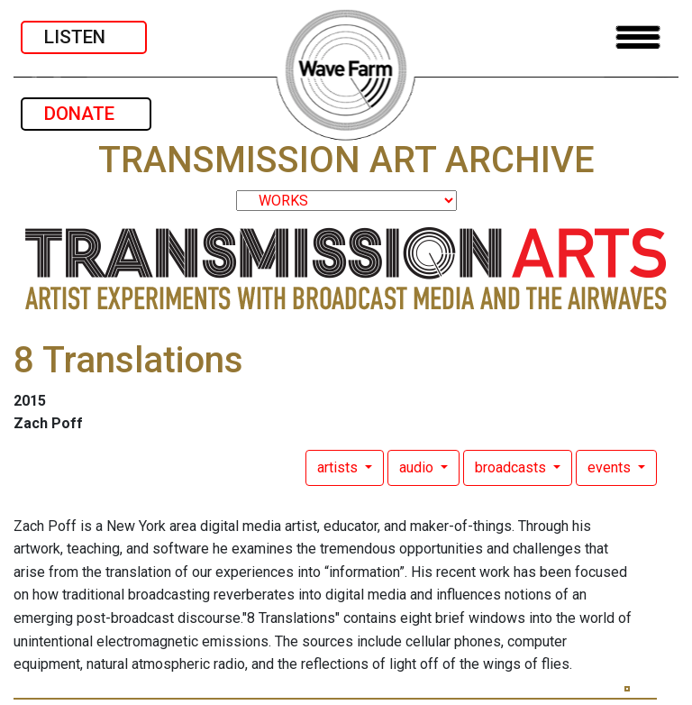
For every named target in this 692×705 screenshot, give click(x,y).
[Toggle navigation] (638, 37)
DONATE (86, 113)
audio (418, 467)
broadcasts (512, 467)
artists (339, 467)
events (610, 467)
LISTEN (83, 37)
